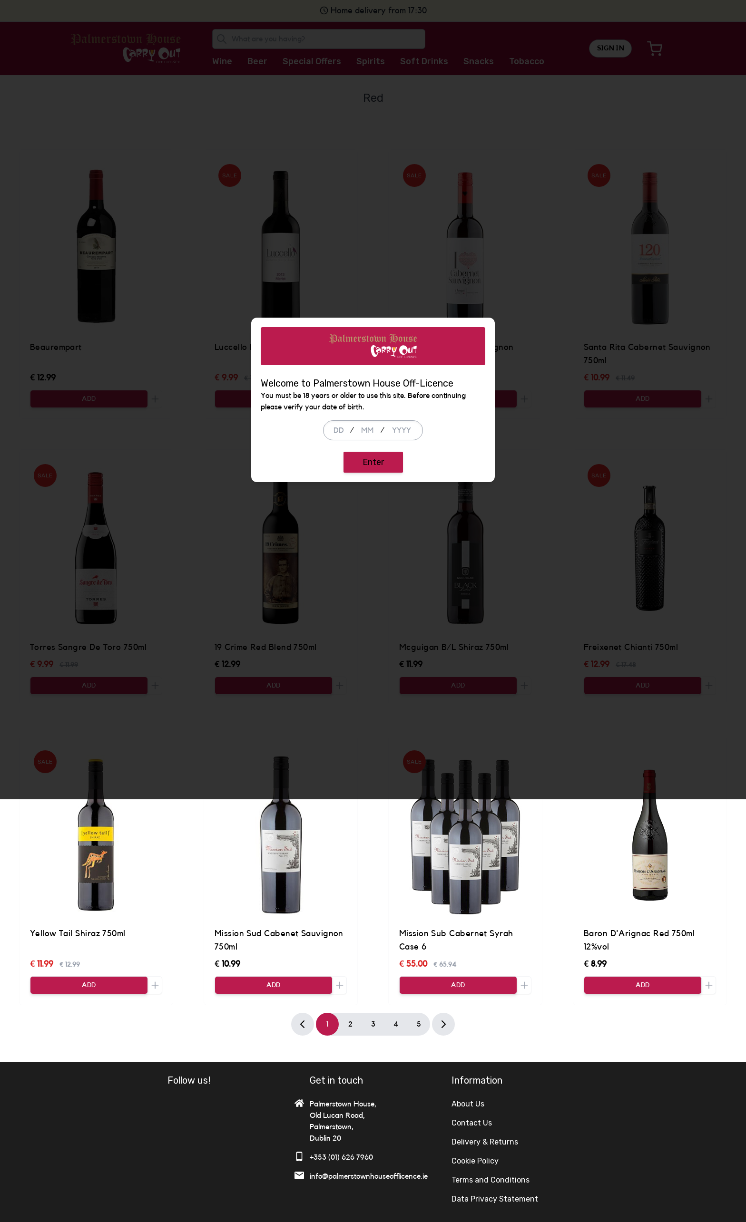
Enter (373, 673)
